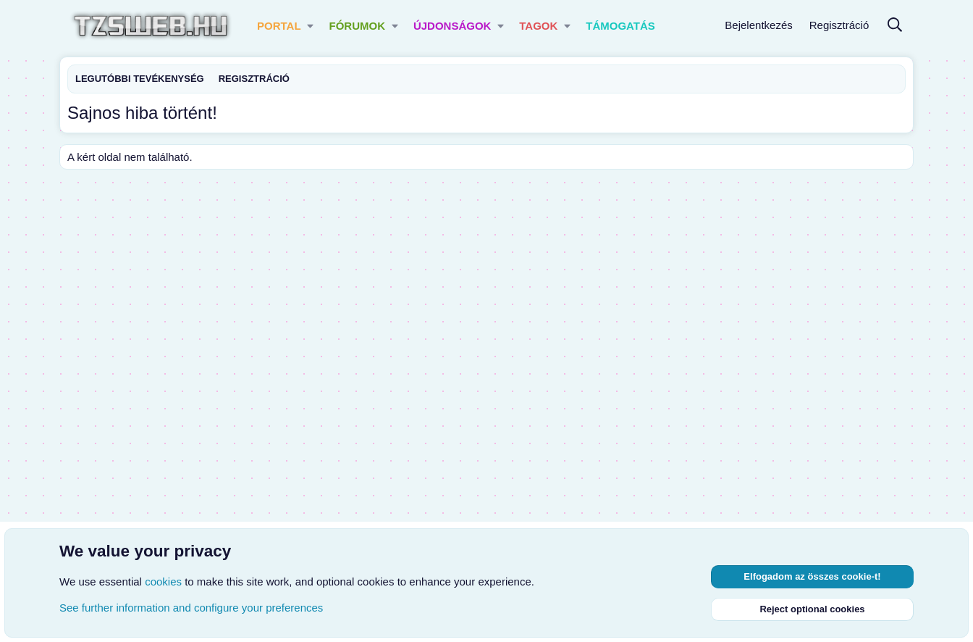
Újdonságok (452, 26)
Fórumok (357, 26)
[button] (311, 26)
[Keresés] (894, 25)
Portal (279, 26)
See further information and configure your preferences (191, 607)
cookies (163, 581)
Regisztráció (254, 78)
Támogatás (620, 26)
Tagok (538, 26)
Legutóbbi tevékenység (139, 78)
